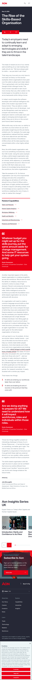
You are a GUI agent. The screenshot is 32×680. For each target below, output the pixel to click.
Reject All (16, 673)
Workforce (5, 631)
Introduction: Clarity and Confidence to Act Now (12, 533)
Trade (3, 621)
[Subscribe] (16, 572)
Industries (18, 605)
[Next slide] (9, 545)
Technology (5, 624)
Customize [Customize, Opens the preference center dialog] (16, 669)
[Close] (30, 643)
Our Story (5, 602)
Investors (4, 608)
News (3, 612)
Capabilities (18, 602)
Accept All (16, 677)
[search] (24, 3)
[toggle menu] (29, 3)
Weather (4, 628)
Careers (4, 605)
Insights (17, 608)
